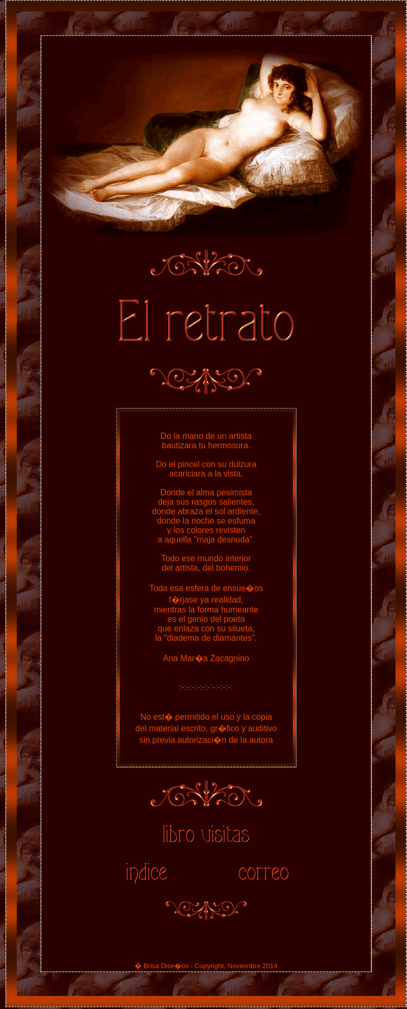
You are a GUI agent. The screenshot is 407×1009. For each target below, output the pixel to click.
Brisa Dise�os (166, 967)
